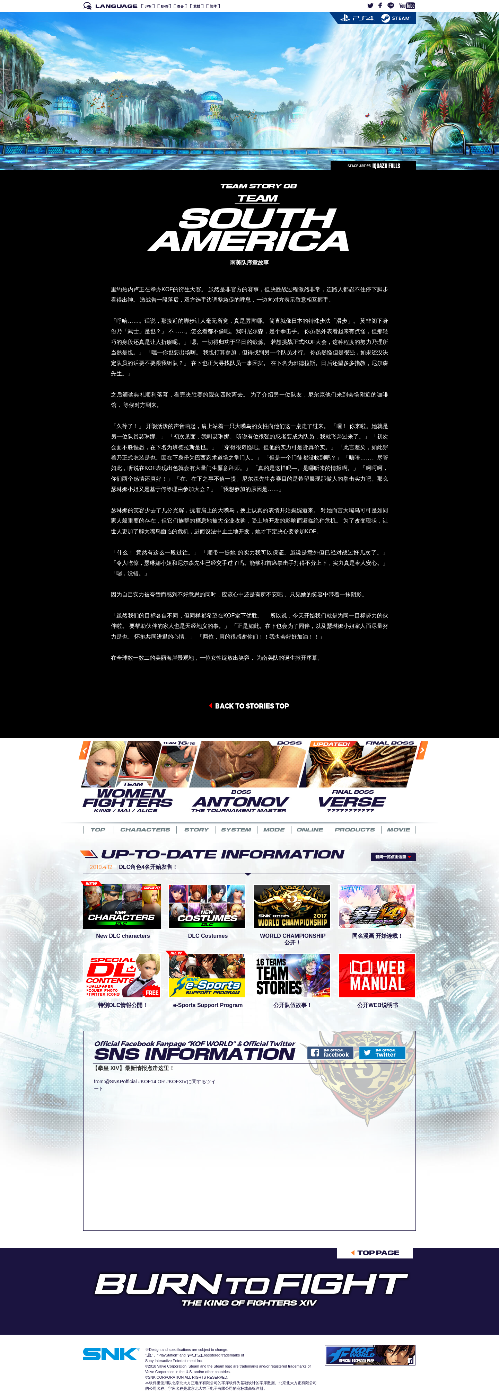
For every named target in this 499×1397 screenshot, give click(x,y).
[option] (135, 776)
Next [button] (414, 778)
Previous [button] (77, 778)
